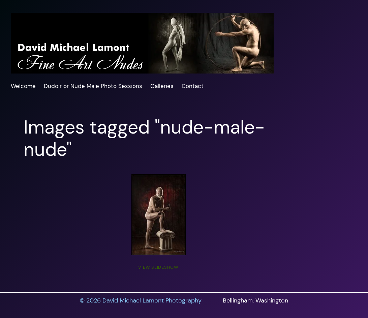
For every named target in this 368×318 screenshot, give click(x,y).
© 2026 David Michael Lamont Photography (141, 300)
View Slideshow (158, 267)
